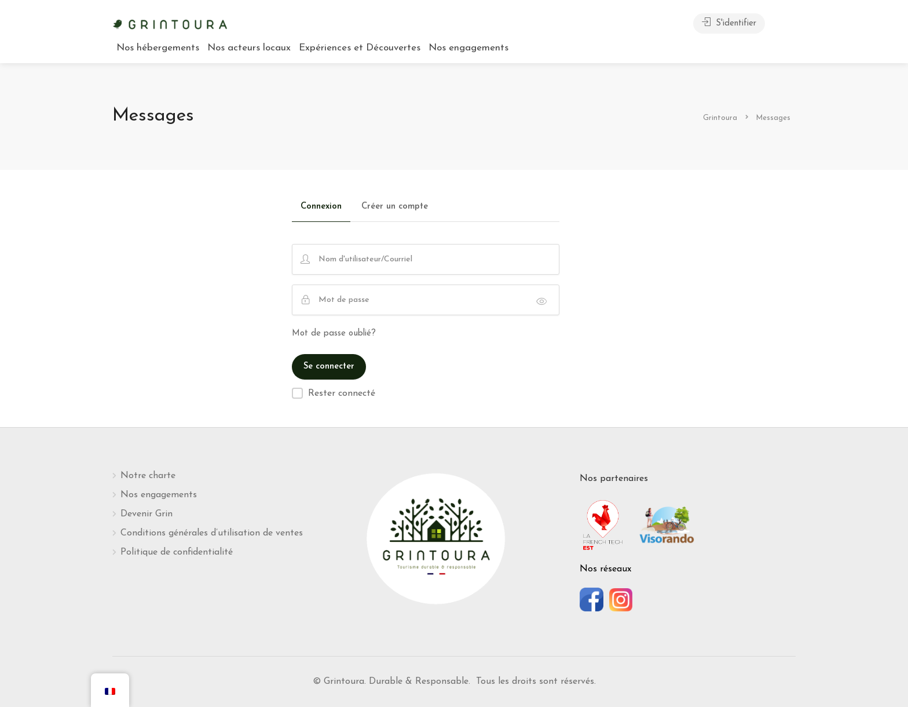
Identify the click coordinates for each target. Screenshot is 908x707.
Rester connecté (341, 393)
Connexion (321, 206)
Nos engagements (468, 48)
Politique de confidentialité (176, 552)
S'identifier (729, 22)
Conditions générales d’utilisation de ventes (211, 533)
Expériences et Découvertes (359, 48)
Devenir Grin (146, 514)
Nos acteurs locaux (249, 48)
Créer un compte (394, 206)
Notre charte (147, 475)
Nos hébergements (157, 48)
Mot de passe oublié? (334, 333)
